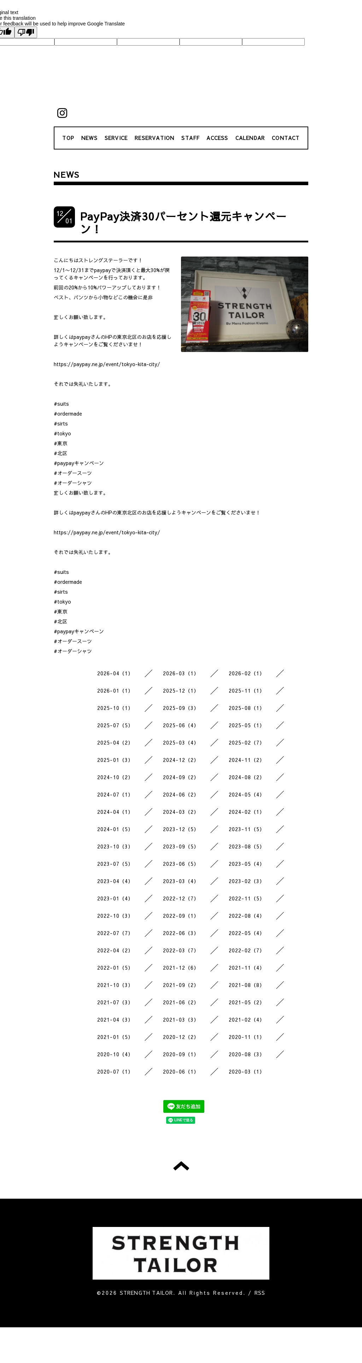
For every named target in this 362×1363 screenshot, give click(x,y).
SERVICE (116, 137)
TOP (68, 137)
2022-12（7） (181, 898)
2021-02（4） (247, 1019)
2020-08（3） (247, 1054)
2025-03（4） (181, 742)
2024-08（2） (247, 777)
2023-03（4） (181, 881)
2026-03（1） (181, 673)
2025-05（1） (247, 725)
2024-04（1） (115, 811)
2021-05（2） (247, 1002)
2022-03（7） (181, 950)
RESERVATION (154, 137)
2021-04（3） (115, 1019)
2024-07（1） (115, 794)
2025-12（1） (181, 690)
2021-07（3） (115, 1002)
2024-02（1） (247, 811)
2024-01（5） (115, 829)
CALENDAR (250, 137)
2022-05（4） (247, 932)
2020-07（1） (115, 1071)
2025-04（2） (115, 742)
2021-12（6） (181, 967)
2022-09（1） (181, 915)
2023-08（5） (247, 846)
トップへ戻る (181, 1165)
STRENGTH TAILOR (146, 1292)
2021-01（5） (115, 1036)
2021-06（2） (181, 1002)
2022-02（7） (247, 950)
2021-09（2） (181, 984)
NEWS (89, 137)
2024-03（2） (181, 811)
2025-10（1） (115, 707)
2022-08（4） (247, 915)
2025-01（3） (115, 759)
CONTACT (285, 137)
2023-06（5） (181, 863)
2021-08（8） (247, 984)
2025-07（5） (115, 725)
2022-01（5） (115, 967)
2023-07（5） (115, 863)
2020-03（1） (247, 1071)
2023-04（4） (115, 881)
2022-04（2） (115, 950)
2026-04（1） (115, 673)
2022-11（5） (247, 898)
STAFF (190, 137)
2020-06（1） (181, 1071)
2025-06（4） (181, 725)
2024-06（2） (181, 794)
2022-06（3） (181, 932)
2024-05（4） (247, 794)
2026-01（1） (115, 690)
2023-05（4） (247, 863)
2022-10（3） (115, 915)
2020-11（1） (247, 1036)
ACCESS (217, 137)
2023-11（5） (247, 829)
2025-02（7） (247, 742)
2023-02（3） (247, 881)
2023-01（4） (115, 898)
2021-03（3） (181, 1019)
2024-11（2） (247, 759)
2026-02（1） (247, 673)
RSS (260, 1292)
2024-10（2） (115, 777)
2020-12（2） (181, 1036)
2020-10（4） (115, 1054)
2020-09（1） (181, 1054)
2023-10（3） (115, 846)
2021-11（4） (247, 967)
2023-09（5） (181, 846)
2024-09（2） (181, 777)
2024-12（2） (181, 759)
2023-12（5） (181, 829)
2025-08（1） (247, 707)
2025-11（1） (247, 690)
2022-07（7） (115, 932)
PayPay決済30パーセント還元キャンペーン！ (183, 222)
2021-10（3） (115, 984)
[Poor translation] (25, 32)
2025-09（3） (181, 707)
